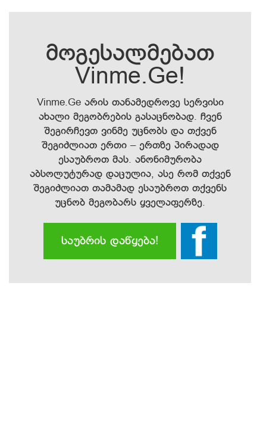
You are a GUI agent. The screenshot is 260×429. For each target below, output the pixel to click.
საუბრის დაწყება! (109, 241)
